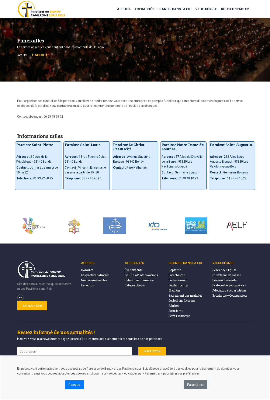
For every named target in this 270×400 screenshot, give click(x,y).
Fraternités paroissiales (229, 285)
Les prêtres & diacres (95, 275)
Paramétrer (195, 385)
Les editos (88, 285)
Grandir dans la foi (174, 9)
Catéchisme (177, 275)
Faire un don (32, 305)
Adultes (174, 306)
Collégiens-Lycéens (182, 301)
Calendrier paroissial (140, 280)
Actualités (143, 9)
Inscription (151, 351)
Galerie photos (135, 285)
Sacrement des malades (185, 295)
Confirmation (178, 285)
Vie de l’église (206, 9)
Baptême (175, 270)
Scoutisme (176, 311)
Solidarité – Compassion (229, 295)
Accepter (74, 385)
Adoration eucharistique (229, 290)
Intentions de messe (226, 275)
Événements (133, 270)
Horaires (87, 270)
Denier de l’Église (224, 270)
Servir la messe (179, 316)
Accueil (123, 9)
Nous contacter (235, 9)
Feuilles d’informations (141, 275)
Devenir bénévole (224, 280)
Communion (178, 280)
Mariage (174, 290)
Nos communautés (94, 280)
